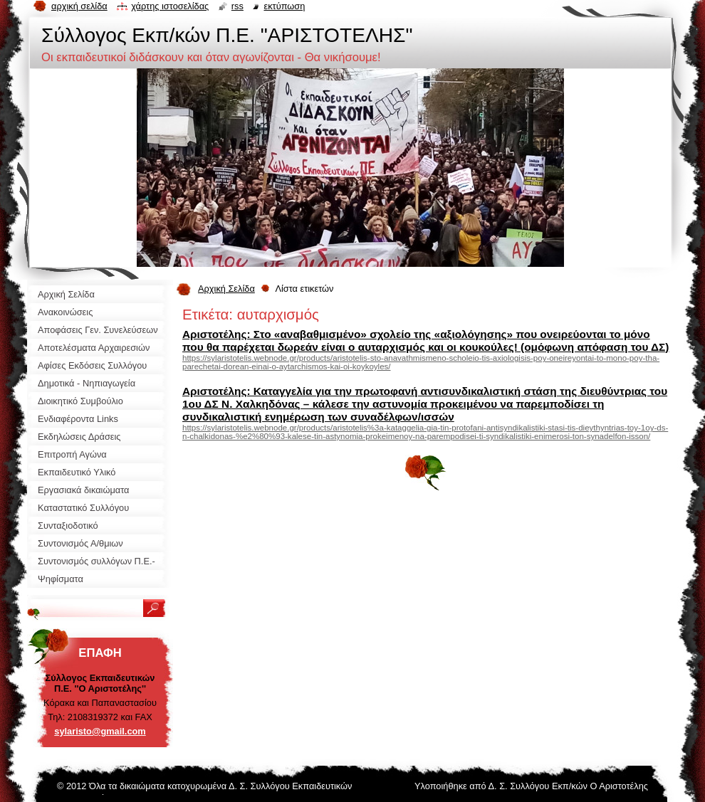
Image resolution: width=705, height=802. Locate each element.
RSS (237, 6)
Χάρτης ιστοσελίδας (170, 6)
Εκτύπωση (284, 6)
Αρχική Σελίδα (226, 288)
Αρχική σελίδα (79, 6)
